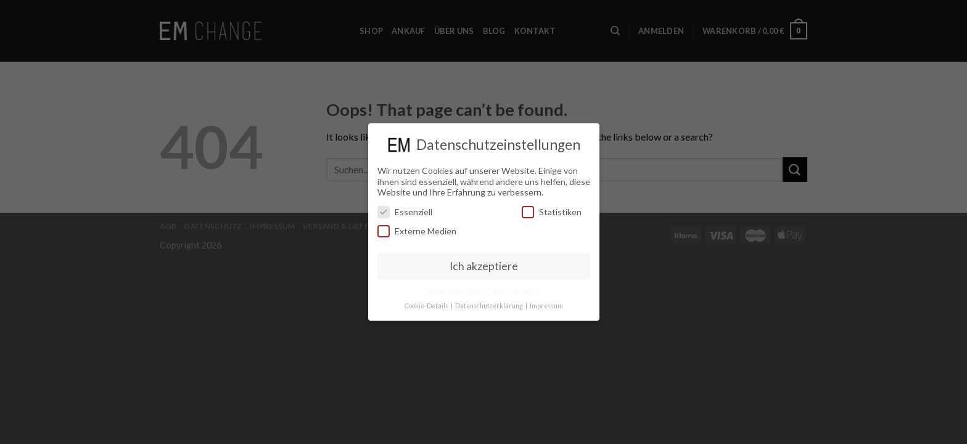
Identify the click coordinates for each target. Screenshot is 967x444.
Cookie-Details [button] (427, 301)
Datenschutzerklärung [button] (489, 301)
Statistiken (552, 207)
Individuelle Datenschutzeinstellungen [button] (484, 286)
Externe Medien (416, 226)
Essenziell (404, 207)
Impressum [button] (546, 301)
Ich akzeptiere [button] (484, 261)
